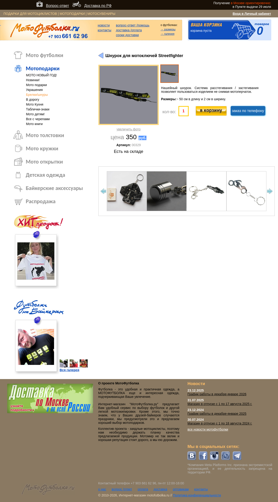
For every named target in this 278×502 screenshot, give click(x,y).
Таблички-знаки (37, 109)
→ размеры (168, 29)
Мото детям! (35, 114)
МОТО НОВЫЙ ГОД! (41, 75)
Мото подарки (36, 85)
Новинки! (33, 80)
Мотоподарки (43, 68)
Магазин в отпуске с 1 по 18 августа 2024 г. (219, 423)
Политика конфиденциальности (197, 495)
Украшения (34, 90)
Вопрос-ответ (57, 6)
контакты (104, 30)
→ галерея (168, 33)
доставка (160, 489)
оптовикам (181, 489)
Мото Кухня (34, 104)
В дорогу (32, 99)
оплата (143, 489)
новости (104, 25)
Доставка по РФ (98, 6)
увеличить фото (128, 129)
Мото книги (34, 124)
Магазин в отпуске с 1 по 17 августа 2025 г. (219, 404)
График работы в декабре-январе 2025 (216, 413)
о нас (102, 489)
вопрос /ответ (122, 489)
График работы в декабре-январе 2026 (216, 394)
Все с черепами (38, 119)
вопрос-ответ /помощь (132, 25)
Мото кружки (42, 148)
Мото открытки (44, 161)
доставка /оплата (129, 30)
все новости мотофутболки (207, 429)
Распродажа (40, 201)
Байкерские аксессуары (54, 188)
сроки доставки (127, 35)
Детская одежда (45, 174)
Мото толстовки (45, 135)
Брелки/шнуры (37, 95)
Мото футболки (44, 55)
